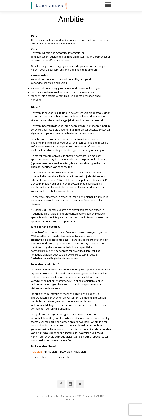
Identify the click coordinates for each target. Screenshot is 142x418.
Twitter (80, 384)
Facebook (61, 384)
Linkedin (70, 384)
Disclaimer (70, 399)
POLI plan (36, 351)
